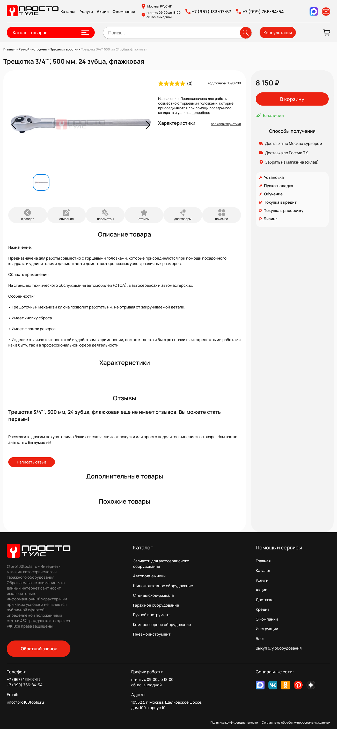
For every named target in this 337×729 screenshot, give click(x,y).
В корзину (292, 98)
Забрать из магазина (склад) (292, 162)
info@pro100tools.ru (25, 702)
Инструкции (267, 628)
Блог (260, 638)
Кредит (262, 609)
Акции (103, 11)
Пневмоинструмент (152, 634)
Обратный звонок (39, 649)
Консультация (277, 32)
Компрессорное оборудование (162, 624)
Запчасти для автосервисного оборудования (161, 563)
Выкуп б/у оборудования (279, 648)
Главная (263, 561)
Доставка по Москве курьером (293, 143)
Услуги (86, 11)
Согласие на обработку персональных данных (296, 722)
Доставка (264, 599)
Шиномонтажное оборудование (163, 585)
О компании (124, 11)
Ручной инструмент (151, 614)
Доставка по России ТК (286, 153)
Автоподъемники (149, 576)
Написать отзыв (31, 462)
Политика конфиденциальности (234, 722)
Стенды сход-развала (153, 595)
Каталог (68, 11)
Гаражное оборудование (156, 605)
